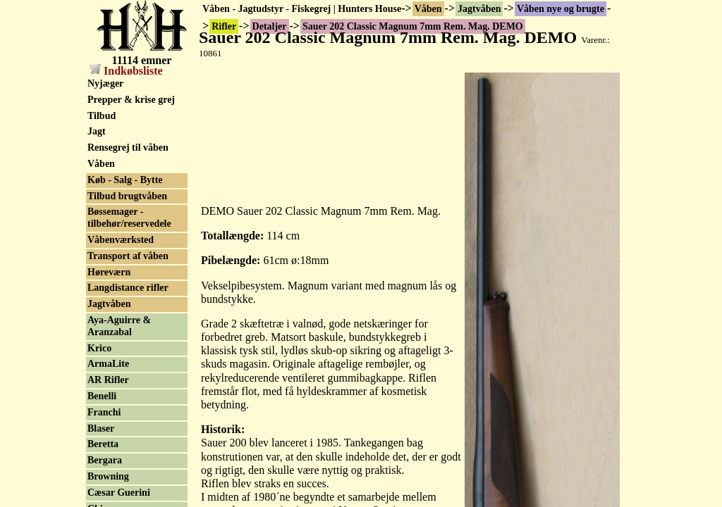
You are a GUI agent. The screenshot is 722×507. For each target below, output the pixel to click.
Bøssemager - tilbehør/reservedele (129, 217)
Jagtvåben (479, 9)
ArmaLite (108, 363)
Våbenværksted (120, 239)
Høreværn (108, 272)
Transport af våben (128, 256)
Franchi (104, 412)
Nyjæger (105, 83)
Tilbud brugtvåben (127, 196)
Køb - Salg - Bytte (125, 180)
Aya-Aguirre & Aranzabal (119, 326)
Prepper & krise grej (131, 99)
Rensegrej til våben (128, 147)
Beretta (102, 444)
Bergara (104, 460)
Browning (108, 476)
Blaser (100, 428)
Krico (99, 348)
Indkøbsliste (126, 71)
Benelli (101, 396)
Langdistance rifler (128, 287)
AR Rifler (108, 380)
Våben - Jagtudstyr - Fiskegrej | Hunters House (301, 9)
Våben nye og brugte (560, 9)
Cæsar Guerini (118, 492)
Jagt (96, 131)
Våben (428, 9)
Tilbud (101, 116)
